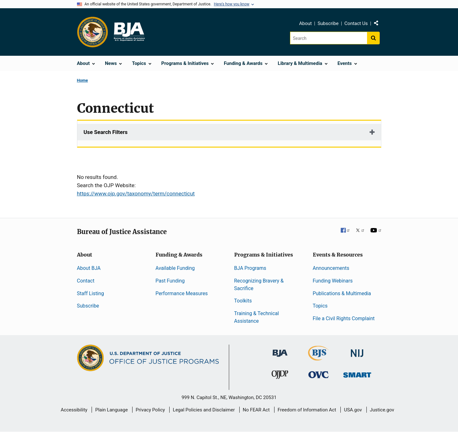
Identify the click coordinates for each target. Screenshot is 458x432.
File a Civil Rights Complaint (344, 318)
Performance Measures (182, 293)
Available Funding (175, 268)
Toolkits (243, 301)
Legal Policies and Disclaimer (204, 410)
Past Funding (170, 281)
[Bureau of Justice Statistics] (318, 358)
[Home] (129, 32)
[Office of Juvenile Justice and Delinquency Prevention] (280, 376)
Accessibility (74, 410)
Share (378, 24)
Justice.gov (382, 410)
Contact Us (356, 23)
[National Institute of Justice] (357, 350)
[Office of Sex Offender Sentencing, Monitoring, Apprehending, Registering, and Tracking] (357, 373)
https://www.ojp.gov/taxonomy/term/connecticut (136, 193)
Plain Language (111, 410)
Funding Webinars (333, 281)
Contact (85, 281)
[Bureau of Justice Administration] (280, 350)
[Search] (328, 38)
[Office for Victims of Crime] (318, 375)
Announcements (331, 268)
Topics (320, 306)
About (305, 23)
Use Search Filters (106, 132)
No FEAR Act (256, 410)
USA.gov (353, 410)
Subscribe (328, 23)
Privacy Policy (150, 410)
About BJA (89, 268)
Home (82, 80)
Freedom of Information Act (307, 410)
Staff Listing (90, 293)
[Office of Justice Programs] (92, 32)
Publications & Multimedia (342, 293)
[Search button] (373, 38)
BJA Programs (250, 268)
